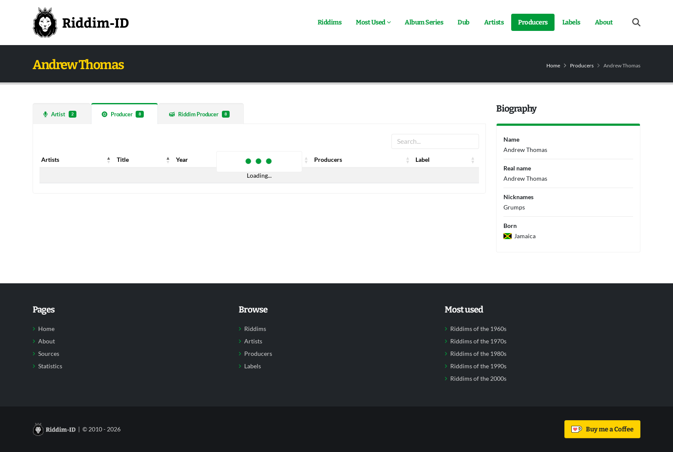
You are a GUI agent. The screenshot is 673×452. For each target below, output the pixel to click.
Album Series (424, 22)
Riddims (330, 22)
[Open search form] (636, 22)
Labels (571, 22)
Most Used (370, 22)
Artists (494, 22)
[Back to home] (81, 22)
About (604, 22)
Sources (48, 353)
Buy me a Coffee (602, 429)
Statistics (50, 366)
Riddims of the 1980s (478, 353)
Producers (533, 22)
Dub (464, 22)
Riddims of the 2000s (478, 378)
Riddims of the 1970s (478, 341)
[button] (109, 159)
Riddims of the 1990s (478, 366)
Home (553, 65)
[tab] (62, 113)
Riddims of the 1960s (478, 328)
